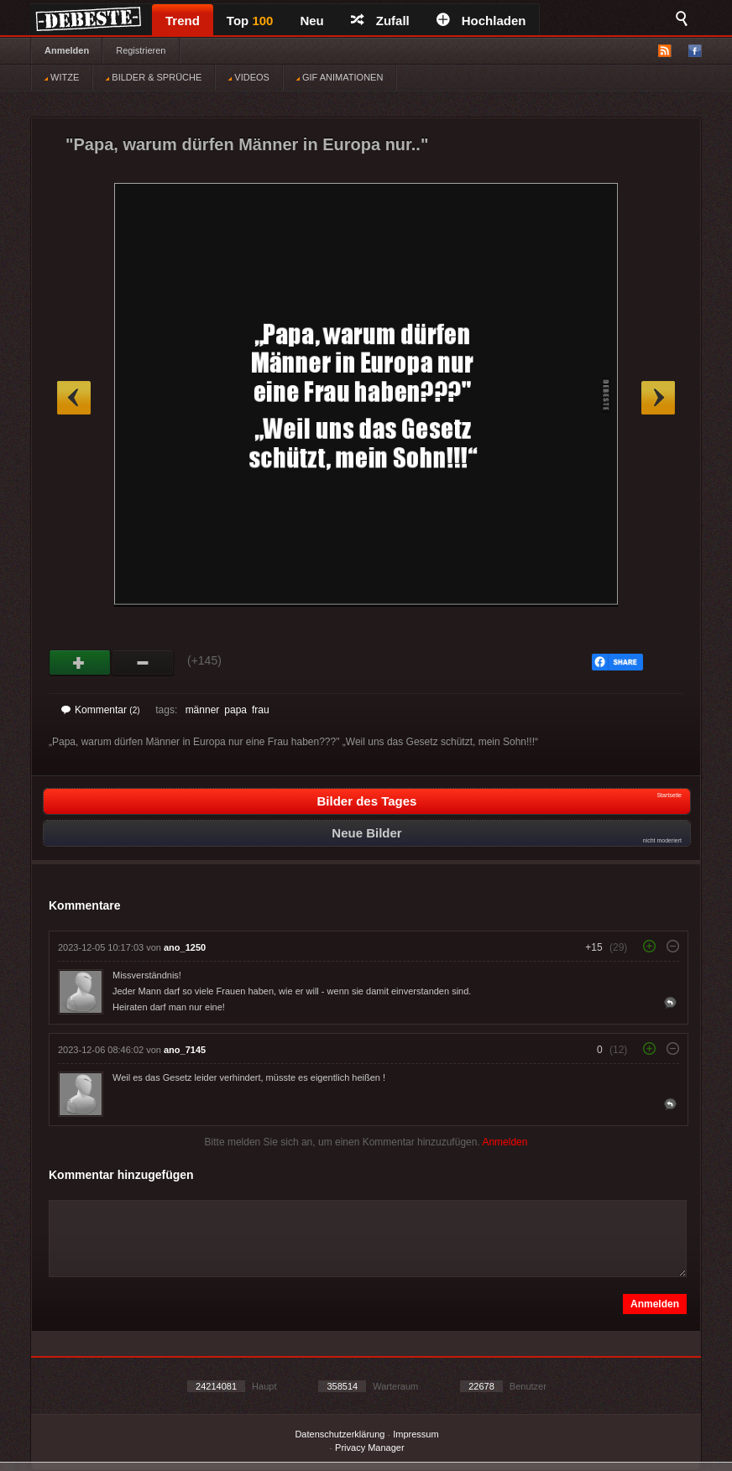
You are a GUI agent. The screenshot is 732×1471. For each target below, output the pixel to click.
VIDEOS (248, 77)
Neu (311, 20)
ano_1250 (185, 947)
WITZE (61, 77)
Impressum (415, 1434)
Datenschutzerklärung (339, 1434)
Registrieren (140, 50)
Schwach (143, 662)
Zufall (380, 20)
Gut (80, 662)
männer (203, 710)
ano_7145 (185, 1050)
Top (250, 20)
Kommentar (100, 710)
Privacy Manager (370, 1447)
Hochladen (481, 20)
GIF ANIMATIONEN (339, 77)
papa (235, 710)
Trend (182, 20)
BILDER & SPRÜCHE (153, 77)
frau (260, 710)
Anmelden (66, 50)
